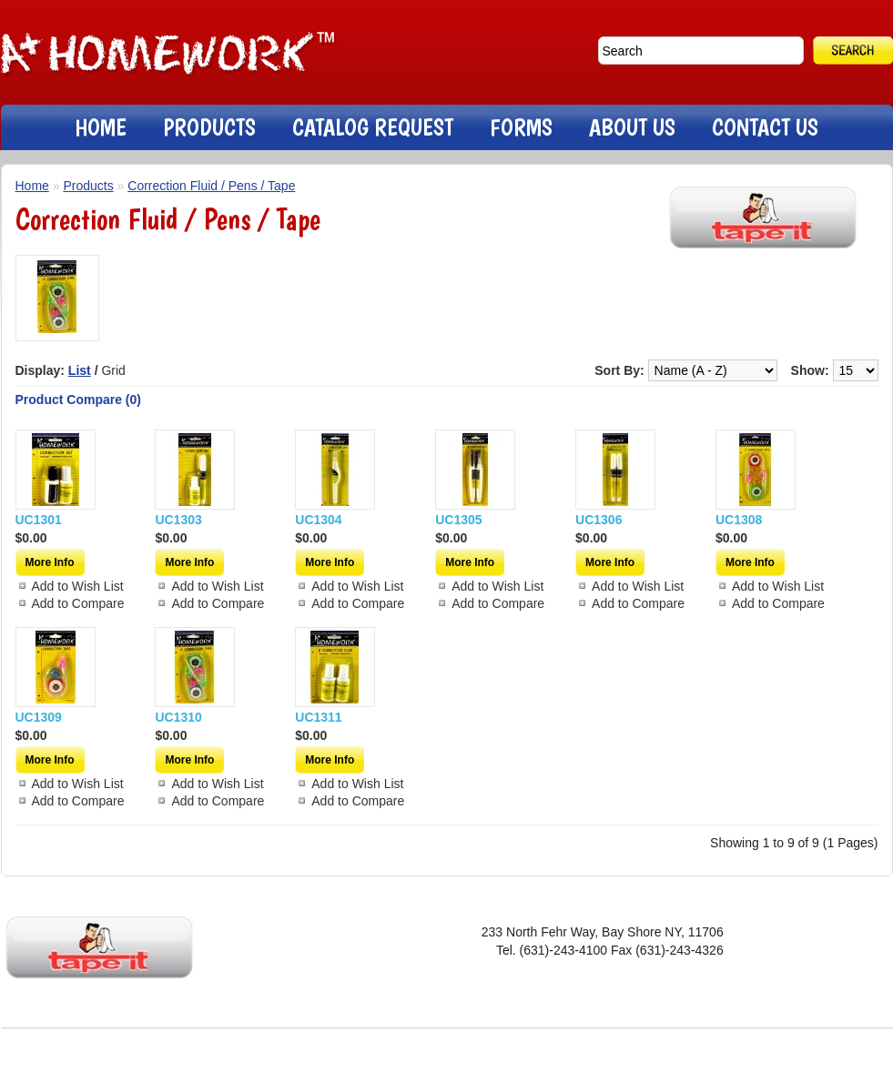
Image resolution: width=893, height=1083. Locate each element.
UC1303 (178, 519)
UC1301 (38, 519)
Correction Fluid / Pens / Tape (211, 185)
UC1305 (458, 519)
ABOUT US (632, 127)
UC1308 (738, 519)
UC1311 (318, 717)
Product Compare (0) (78, 399)
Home (32, 185)
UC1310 (178, 717)
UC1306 (598, 519)
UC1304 (318, 519)
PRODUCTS (209, 127)
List (79, 370)
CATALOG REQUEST (372, 127)
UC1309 (38, 717)
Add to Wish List (78, 586)
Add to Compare (78, 603)
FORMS (521, 127)
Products (88, 185)
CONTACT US (765, 127)
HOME (101, 127)
